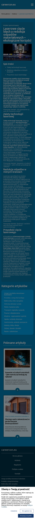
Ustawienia (14, 511)
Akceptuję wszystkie (26, 516)
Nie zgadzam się (27, 511)
